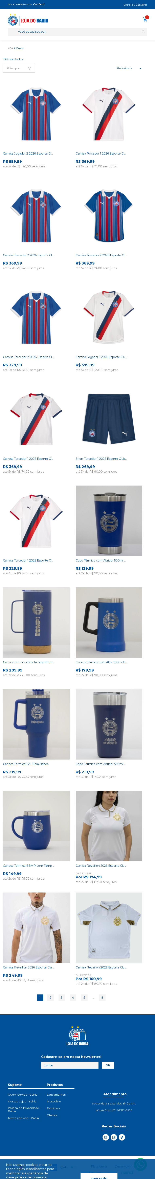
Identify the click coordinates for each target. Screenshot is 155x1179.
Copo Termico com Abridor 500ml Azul (101, 764)
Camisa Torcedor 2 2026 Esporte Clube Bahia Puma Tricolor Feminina (101, 255)
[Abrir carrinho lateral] (145, 19)
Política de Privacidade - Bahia (24, 1109)
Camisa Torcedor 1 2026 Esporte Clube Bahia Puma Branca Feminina (28, 459)
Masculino (54, 1101)
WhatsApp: (114, 1110)
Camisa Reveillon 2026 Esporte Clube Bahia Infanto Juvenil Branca (101, 967)
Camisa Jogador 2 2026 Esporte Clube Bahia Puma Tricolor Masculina (28, 153)
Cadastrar (141, 4)
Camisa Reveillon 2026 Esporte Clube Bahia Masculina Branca (28, 967)
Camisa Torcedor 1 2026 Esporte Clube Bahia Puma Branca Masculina (101, 153)
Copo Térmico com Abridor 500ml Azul (101, 560)
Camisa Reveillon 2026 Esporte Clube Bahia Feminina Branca (101, 866)
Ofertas (52, 1115)
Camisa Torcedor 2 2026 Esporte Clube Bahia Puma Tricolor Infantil (28, 357)
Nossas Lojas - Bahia (22, 1101)
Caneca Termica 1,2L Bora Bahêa (26, 764)
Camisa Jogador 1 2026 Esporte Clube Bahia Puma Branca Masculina (101, 357)
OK (108, 1065)
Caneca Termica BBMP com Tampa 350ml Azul (28, 866)
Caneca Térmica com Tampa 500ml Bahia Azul (28, 662)
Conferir (39, 4)
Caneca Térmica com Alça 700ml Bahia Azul (101, 662)
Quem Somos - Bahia (22, 1094)
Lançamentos (56, 1094)
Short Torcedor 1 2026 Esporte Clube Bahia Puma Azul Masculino (101, 459)
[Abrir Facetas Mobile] (19, 68)
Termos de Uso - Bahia (23, 1118)
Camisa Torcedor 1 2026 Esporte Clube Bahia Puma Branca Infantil (28, 560)
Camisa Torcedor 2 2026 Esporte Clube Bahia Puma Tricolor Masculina (28, 255)
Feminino (53, 1108)
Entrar (127, 4)
